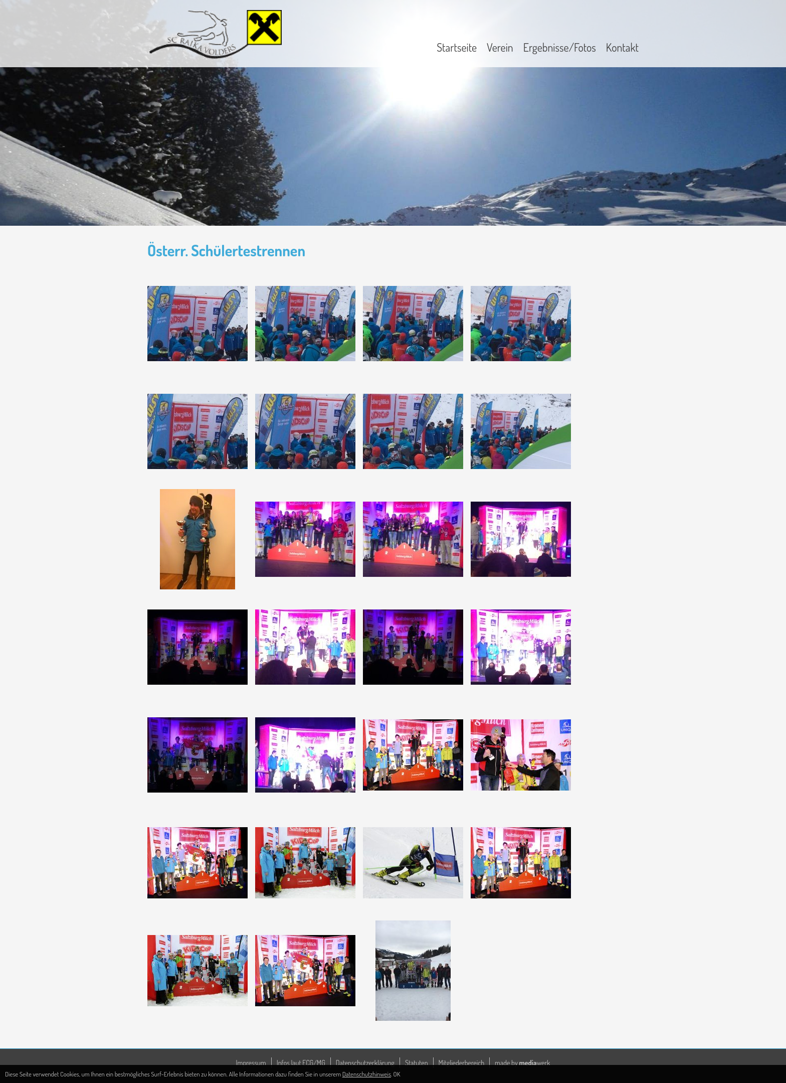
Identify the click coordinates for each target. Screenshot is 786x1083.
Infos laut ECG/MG (301, 1062)
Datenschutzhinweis (366, 1074)
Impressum (251, 1062)
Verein (500, 47)
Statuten (416, 1062)
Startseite (457, 47)
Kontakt (622, 47)
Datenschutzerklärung (365, 1062)
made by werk (522, 1062)
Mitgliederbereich (462, 1062)
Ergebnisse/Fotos (559, 47)
